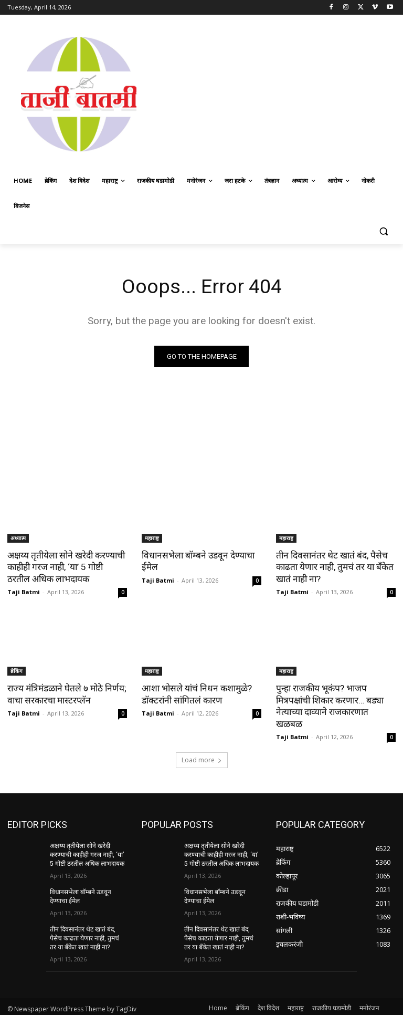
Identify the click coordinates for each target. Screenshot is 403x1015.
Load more (202, 747)
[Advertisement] (276, 93)
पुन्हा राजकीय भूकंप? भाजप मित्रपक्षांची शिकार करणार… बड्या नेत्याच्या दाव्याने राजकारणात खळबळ (335, 699)
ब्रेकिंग (16, 670)
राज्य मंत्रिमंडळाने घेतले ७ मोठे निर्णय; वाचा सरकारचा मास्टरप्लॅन (65, 693)
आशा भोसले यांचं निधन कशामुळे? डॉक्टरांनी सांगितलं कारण (195, 693)
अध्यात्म (18, 538)
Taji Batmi (23, 591)
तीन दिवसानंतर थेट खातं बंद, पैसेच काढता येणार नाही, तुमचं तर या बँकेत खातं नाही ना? (334, 567)
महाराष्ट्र (152, 538)
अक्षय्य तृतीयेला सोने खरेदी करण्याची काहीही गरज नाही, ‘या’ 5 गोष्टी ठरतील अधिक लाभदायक (67, 567)
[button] (383, 231)
